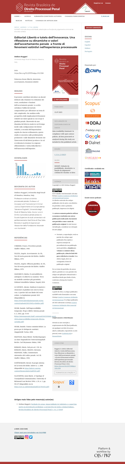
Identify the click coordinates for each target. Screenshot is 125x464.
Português (88, 51)
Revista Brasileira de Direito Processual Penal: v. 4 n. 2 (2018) (41, 410)
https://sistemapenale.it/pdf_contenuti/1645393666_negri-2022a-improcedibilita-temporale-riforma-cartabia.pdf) (35, 319)
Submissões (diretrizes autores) (48, 16)
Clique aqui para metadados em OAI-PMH (30, 432)
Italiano (87, 48)
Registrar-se (98, 3)
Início (16, 27)
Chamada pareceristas (75, 16)
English (87, 42)
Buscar (19, 20)
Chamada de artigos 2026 (46, 20)
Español (87, 45)
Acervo (27, 16)
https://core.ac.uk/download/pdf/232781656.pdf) (31, 387)
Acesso (108, 3)
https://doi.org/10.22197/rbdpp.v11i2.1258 (29, 73)
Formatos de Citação (64, 372)
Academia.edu (66, 333)
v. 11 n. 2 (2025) (33, 27)
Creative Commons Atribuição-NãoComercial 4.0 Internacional (64, 305)
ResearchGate (56, 336)
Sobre (17, 16)
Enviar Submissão (93, 27)
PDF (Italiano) (61, 99)
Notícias (28, 20)
